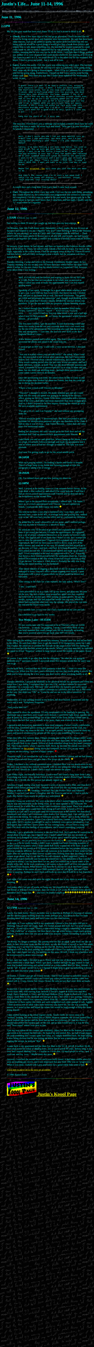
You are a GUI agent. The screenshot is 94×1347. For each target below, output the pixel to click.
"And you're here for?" (17, 722)
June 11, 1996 (11, 17)
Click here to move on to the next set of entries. (29, 1084)
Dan (26, 75)
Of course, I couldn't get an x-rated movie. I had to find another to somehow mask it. (48, 994)
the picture (29, 763)
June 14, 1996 (17, 913)
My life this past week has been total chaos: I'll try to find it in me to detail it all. (45, 31)
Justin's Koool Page (41, 1108)
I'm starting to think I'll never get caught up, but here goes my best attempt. (43, 237)
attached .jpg (37, 180)
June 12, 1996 (17, 223)
